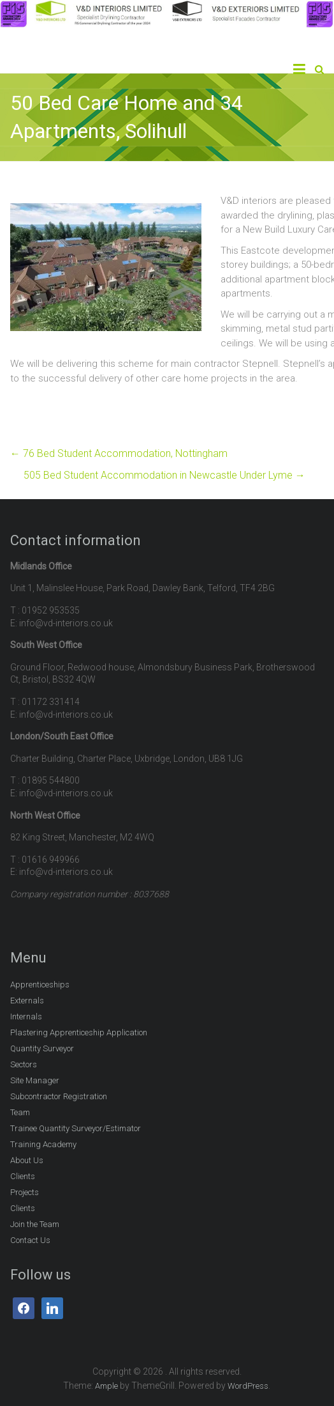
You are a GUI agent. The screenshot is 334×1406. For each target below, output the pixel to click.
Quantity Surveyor (42, 1048)
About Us (26, 1160)
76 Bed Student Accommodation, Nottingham (119, 453)
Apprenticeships (39, 984)
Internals (26, 1016)
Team (20, 1112)
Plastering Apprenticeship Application (78, 1032)
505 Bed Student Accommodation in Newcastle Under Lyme (164, 475)
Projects (24, 1192)
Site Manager (34, 1080)
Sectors (23, 1064)
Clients (22, 1176)
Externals (27, 1000)
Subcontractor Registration (58, 1096)
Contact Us (30, 1240)
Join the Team (34, 1224)
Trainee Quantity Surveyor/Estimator (75, 1128)
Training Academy (43, 1144)
